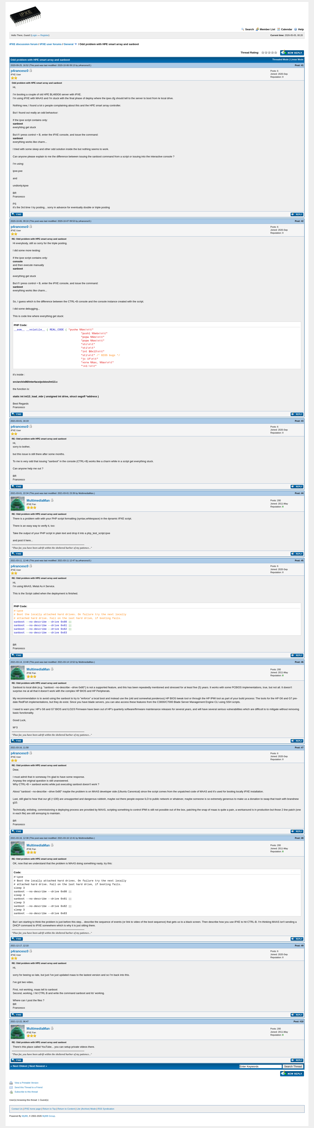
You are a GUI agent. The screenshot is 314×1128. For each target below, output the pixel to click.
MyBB (25, 1116)
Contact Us (17, 1109)
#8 (302, 838)
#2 (302, 221)
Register (44, 35)
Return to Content (66, 1109)
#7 (302, 747)
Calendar (284, 29)
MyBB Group (48, 1116)
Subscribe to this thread (26, 1092)
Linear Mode (296, 59)
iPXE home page (32, 1109)
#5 (302, 560)
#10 (301, 1021)
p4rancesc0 (84, 65)
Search (247, 29)
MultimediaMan (86, 493)
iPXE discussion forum (23, 44)
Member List (265, 29)
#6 (302, 662)
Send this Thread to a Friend (28, 1087)
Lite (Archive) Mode (86, 1109)
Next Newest (37, 1066)
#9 (302, 945)
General (68, 44)
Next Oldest (20, 1066)
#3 (302, 421)
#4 (302, 493)
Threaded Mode (280, 59)
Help (299, 29)
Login (34, 35)
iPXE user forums (50, 44)
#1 (302, 65)
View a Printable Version (26, 1083)
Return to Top (49, 1109)
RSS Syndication (106, 1109)
